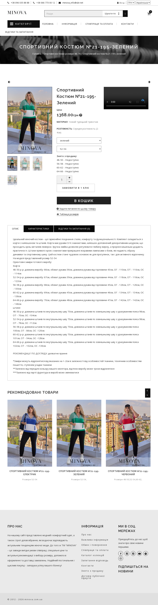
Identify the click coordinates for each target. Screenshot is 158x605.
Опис (15, 228)
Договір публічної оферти (93, 577)
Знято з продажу (92, 570)
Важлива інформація (94, 539)
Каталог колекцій (92, 555)
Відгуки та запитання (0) (74, 228)
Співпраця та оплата (99, 24)
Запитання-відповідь (94, 560)
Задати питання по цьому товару (76, 208)
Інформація (69, 24)
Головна (47, 24)
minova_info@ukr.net (72, 2)
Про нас (86, 534)
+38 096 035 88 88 (19, 2)
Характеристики (38, 228)
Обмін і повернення (94, 544)
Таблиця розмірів (68, 214)
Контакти (127, 24)
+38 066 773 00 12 (45, 2)
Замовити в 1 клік (75, 187)
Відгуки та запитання (19, 32)
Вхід (120, 3)
